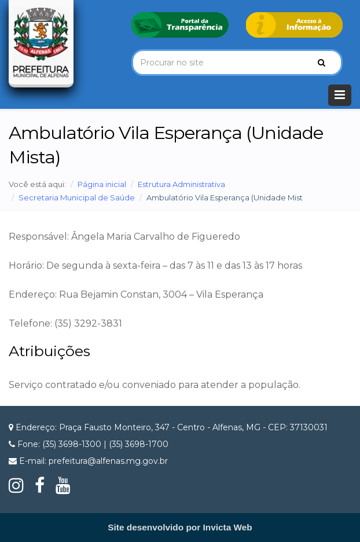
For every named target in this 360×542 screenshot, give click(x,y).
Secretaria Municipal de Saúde (77, 197)
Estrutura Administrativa (181, 184)
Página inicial (102, 184)
